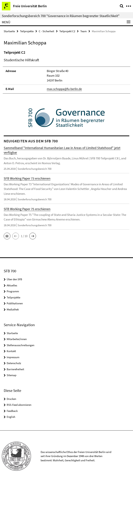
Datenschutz (14, 413)
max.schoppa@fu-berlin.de (64, 139)
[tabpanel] (66, 97)
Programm (13, 341)
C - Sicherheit (46, 31)
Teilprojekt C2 (67, 31)
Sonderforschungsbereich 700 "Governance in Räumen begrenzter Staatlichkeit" (60, 16)
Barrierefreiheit (15, 419)
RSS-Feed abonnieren (19, 455)
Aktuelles (12, 335)
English (11, 467)
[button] (7, 286)
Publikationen (15, 353)
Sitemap (11, 425)
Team (83, 31)
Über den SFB (14, 329)
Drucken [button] (11, 449)
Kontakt (11, 401)
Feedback (12, 461)
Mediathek (13, 359)
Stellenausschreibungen (20, 395)
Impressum (13, 407)
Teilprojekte (27, 31)
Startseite (9, 31)
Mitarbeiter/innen (17, 389)
